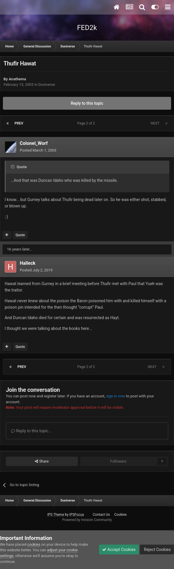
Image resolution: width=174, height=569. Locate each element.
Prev (19, 123)
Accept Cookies (119, 549)
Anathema (17, 79)
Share (42, 461)
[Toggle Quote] (13, 166)
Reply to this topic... (31, 430)
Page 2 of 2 (87, 123)
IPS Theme (55, 515)
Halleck (27, 263)
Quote (20, 235)
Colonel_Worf (34, 143)
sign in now (115, 396)
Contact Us (101, 515)
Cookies (120, 515)
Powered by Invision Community (87, 520)
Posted (38, 150)
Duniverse (46, 84)
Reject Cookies (157, 549)
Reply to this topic (87, 103)
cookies (33, 544)
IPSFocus (76, 515)
